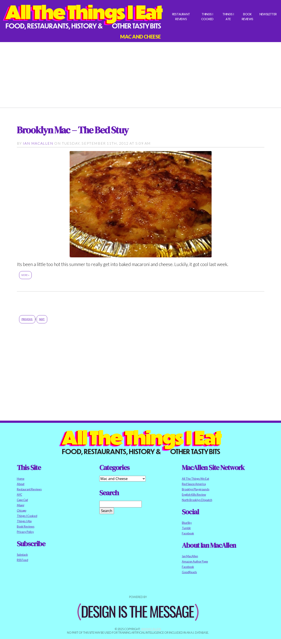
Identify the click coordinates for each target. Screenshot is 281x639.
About (20, 484)
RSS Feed (22, 560)
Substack (22, 554)
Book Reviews (247, 16)
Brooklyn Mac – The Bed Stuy (72, 129)
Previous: (27, 319)
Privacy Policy (25, 532)
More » (25, 275)
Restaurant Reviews (181, 16)
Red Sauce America (194, 484)
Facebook (188, 533)
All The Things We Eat (195, 478)
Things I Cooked (207, 16)
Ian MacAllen (38, 143)
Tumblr (186, 528)
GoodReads (189, 572)
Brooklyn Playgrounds (195, 489)
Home (20, 478)
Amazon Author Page (195, 561)
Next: (42, 319)
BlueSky (187, 522)
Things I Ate (228, 16)
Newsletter (268, 14)
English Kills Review (194, 494)
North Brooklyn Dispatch (197, 500)
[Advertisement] (140, 73)
